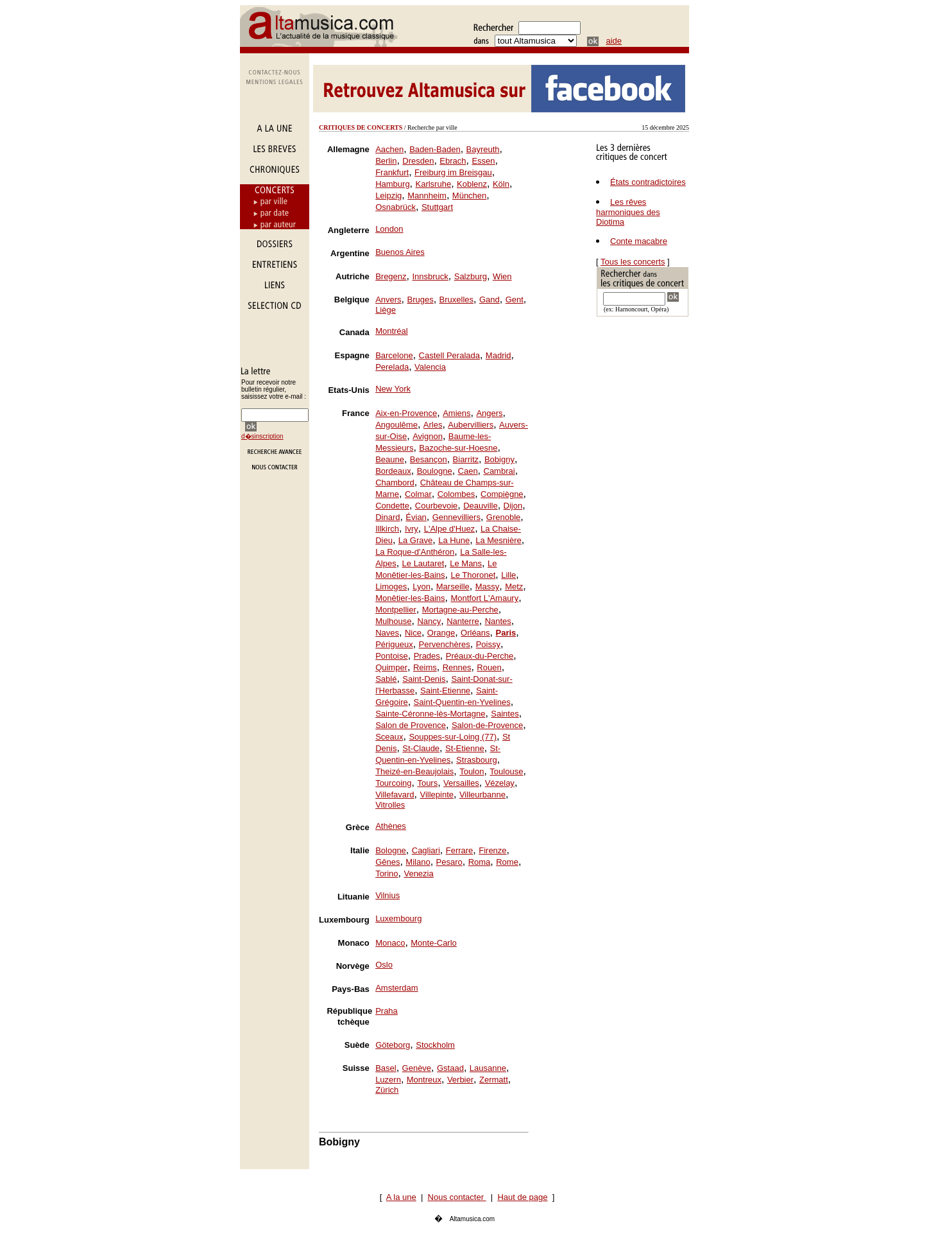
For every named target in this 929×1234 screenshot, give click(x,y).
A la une (401, 1197)
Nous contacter (457, 1197)
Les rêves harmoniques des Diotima (628, 212)
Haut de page (522, 1197)
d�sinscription (262, 436)
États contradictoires (648, 182)
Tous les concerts (633, 261)
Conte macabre (638, 241)
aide (614, 41)
